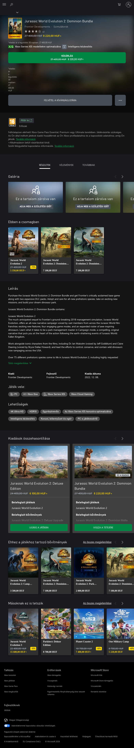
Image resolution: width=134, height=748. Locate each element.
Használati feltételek (69, 736)
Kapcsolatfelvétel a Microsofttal (17, 736)
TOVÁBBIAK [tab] (88, 165)
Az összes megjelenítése (97, 542)
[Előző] (115, 176)
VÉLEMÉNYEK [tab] (66, 165)
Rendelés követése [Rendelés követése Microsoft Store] (98, 691)
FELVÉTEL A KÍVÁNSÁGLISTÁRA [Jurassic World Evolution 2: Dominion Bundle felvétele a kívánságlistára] (60, 100)
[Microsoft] (67, 3)
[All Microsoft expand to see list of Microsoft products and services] (4, 5)
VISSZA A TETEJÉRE (103, 527)
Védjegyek (86, 736)
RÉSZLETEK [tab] (44, 165)
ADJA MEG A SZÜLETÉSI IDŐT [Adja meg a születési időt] (35, 206)
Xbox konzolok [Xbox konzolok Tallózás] (10, 675)
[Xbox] (9, 12)
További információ (26, 139)
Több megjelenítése (19, 363)
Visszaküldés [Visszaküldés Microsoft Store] (96, 686)
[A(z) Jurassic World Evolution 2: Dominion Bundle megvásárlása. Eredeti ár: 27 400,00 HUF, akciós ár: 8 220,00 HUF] (67, 57)
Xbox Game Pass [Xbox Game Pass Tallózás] (11, 686)
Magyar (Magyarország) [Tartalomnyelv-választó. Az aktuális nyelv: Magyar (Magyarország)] (19, 720)
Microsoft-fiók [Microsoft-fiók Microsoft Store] (96, 675)
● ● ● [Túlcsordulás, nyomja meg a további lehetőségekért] (120, 100)
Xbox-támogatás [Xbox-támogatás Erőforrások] (54, 675)
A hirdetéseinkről (11, 741)
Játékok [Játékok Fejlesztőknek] (7, 710)
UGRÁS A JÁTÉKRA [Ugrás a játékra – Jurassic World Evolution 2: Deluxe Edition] (39, 527)
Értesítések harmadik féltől (106, 736)
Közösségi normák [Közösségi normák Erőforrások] (54, 686)
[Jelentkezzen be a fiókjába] (128, 5)
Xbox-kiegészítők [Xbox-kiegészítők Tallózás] (11, 691)
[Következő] (122, 176)
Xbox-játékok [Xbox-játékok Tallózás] (9, 680)
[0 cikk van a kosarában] (120, 5)
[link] (23, 250)
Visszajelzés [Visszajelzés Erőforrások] (52, 680)
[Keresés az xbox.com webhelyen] (12, 4)
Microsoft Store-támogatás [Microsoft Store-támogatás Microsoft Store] (102, 680)
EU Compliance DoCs (32, 741)
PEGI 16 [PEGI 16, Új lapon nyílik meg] (26, 120)
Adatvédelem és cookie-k (45, 736)
